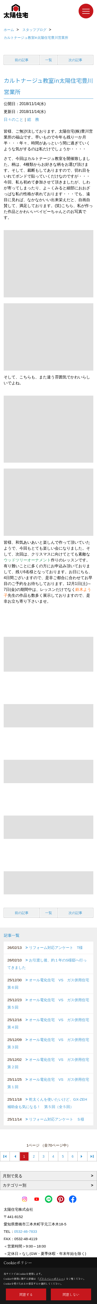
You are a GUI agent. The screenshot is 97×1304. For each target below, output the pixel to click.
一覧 (48, 60)
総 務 (33, 119)
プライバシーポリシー (51, 1278)
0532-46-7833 (25, 1231)
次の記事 (75, 60)
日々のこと (13, 119)
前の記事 (21, 60)
